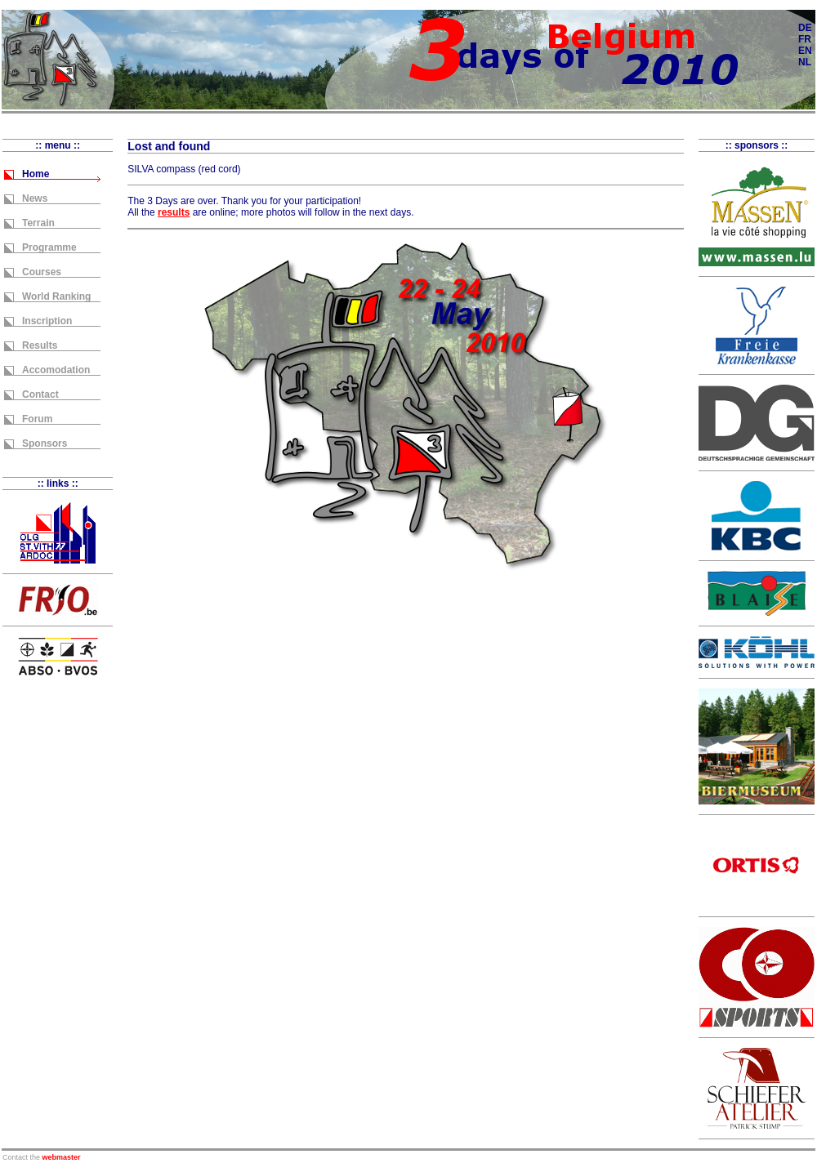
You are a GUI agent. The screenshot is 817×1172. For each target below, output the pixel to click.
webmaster (61, 1157)
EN (805, 50)
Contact (40, 394)
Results (39, 345)
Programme (49, 247)
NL (804, 62)
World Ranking (56, 296)
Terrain (38, 223)
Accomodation (56, 370)
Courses (41, 272)
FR (804, 39)
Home (35, 174)
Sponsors (44, 443)
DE (805, 27)
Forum (37, 419)
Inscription (47, 321)
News (34, 198)
